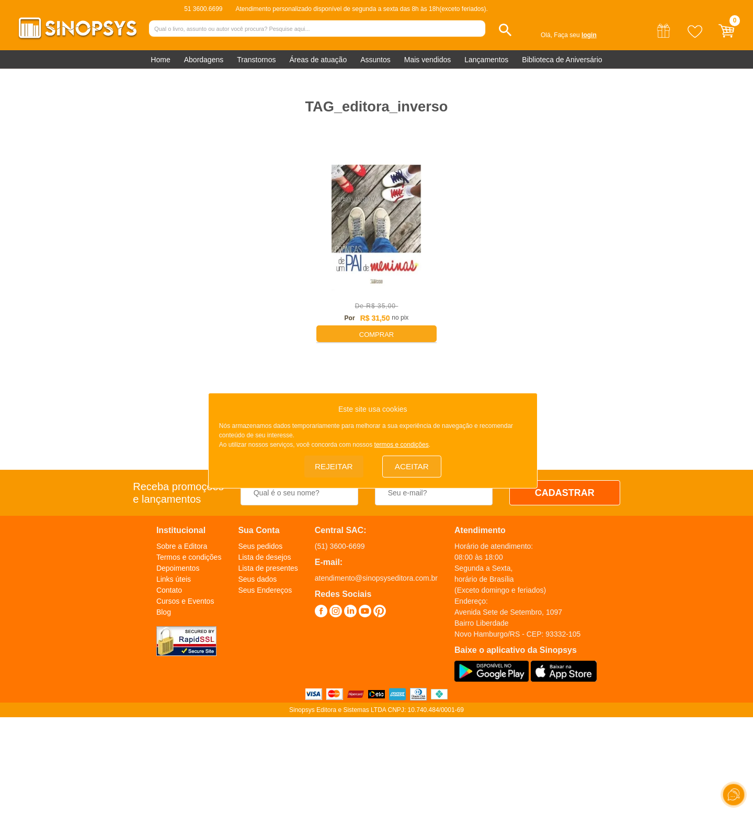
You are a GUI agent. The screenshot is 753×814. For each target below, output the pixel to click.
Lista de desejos (264, 557)
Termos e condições (189, 557)
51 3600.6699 (203, 9)
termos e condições (401, 443)
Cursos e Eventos (185, 601)
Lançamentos (486, 59)
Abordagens (204, 59)
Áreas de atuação (318, 59)
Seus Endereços (265, 590)
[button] (505, 30)
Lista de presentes (268, 568)
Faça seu (575, 35)
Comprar (376, 334)
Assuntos (375, 59)
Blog (163, 612)
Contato (169, 590)
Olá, (546, 35)
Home (160, 59)
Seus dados (257, 579)
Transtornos (256, 59)
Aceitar (411, 465)
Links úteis (173, 579)
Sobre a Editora (181, 546)
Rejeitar (333, 465)
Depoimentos (178, 568)
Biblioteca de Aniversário (562, 59)
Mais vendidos (427, 59)
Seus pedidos (260, 546)
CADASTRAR (565, 493)
